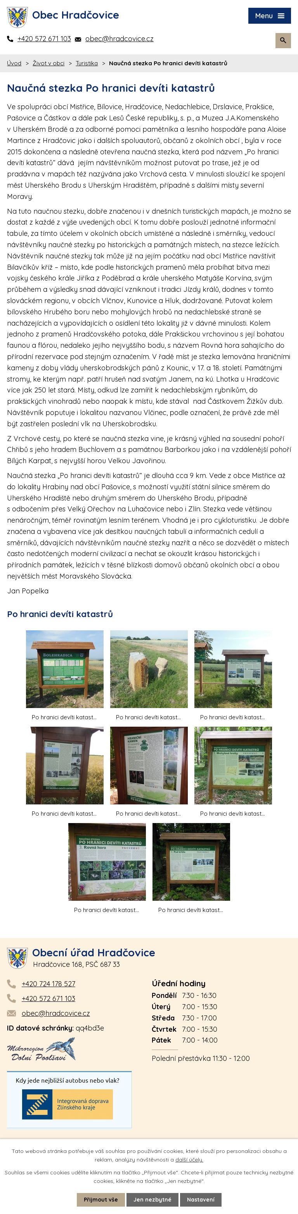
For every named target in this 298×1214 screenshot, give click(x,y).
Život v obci (48, 63)
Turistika (87, 63)
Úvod (14, 63)
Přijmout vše (101, 1199)
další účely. (189, 1159)
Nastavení (201, 1199)
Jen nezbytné (152, 1199)
